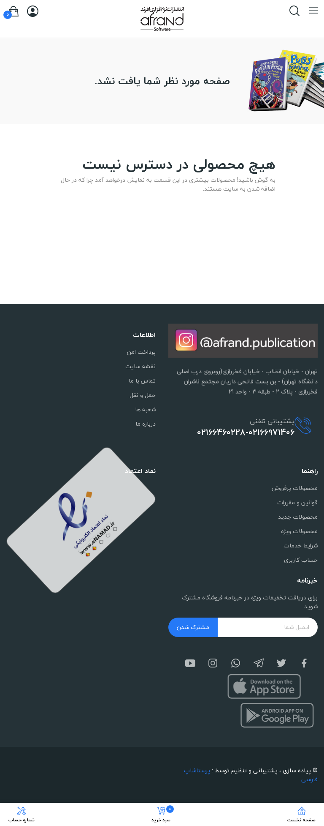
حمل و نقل (143, 395)
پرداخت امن (141, 351)
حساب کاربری (301, 559)
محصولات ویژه (299, 531)
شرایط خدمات (301, 545)
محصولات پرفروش (295, 488)
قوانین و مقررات (297, 502)
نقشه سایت (140, 366)
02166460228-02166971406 (245, 432)
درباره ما (145, 423)
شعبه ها (145, 409)
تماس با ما (142, 380)
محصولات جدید (298, 516)
